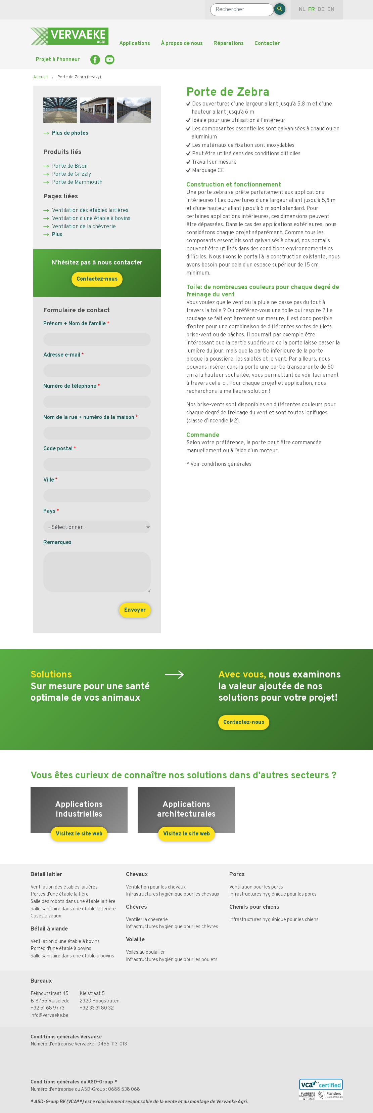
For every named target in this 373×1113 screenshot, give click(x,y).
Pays (49, 511)
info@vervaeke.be (49, 1016)
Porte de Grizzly (71, 174)
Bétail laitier (46, 874)
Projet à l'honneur (58, 59)
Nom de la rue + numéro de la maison (88, 417)
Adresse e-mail (61, 355)
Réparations (229, 43)
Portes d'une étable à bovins (61, 949)
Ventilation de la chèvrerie (84, 226)
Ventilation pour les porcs (256, 887)
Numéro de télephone (69, 386)
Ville (48, 480)
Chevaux (137, 874)
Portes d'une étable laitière (60, 894)
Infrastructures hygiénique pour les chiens (274, 920)
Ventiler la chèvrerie (147, 920)
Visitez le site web (79, 834)
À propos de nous (182, 43)
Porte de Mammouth (77, 182)
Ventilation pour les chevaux (156, 887)
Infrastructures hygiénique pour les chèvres (172, 927)
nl (302, 9)
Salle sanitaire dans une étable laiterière (73, 909)
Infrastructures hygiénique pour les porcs (273, 894)
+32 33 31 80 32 (97, 1008)
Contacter (267, 43)
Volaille (135, 939)
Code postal (58, 449)
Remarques (57, 542)
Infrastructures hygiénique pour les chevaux (172, 894)
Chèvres (136, 907)
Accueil (40, 77)
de (321, 9)
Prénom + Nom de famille (74, 324)
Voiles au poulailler (145, 952)
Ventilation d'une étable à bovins (91, 218)
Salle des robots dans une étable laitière (73, 902)
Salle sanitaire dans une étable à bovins (72, 956)
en (330, 9)
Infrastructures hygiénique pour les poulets (172, 960)
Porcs (237, 874)
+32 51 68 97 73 (47, 1008)
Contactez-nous (97, 279)
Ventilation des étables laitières (90, 210)
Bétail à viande (49, 929)
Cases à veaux (46, 916)
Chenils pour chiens (254, 907)
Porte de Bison (70, 166)
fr (311, 9)
